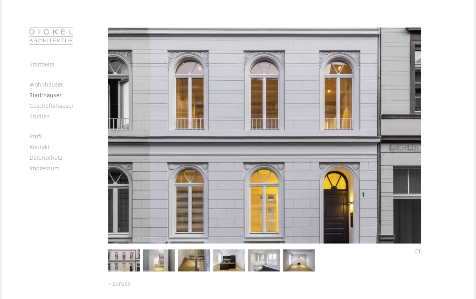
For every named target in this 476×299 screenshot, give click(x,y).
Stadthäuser (46, 95)
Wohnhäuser (46, 84)
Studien (40, 116)
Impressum (44, 168)
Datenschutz (46, 157)
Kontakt (40, 147)
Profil (36, 136)
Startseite (42, 64)
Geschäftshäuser (52, 105)
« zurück (119, 283)
